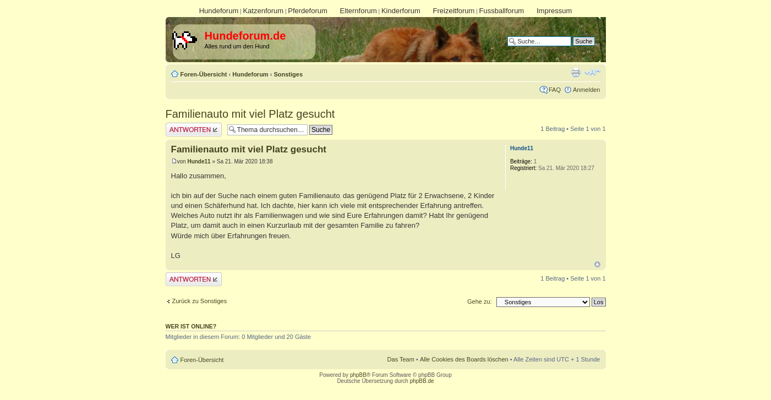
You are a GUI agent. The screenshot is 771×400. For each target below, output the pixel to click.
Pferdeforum (307, 11)
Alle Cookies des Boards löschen (464, 359)
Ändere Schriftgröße (592, 72)
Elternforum (358, 11)
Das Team (400, 359)
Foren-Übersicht (204, 74)
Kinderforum (400, 11)
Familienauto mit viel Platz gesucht (250, 114)
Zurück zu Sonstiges (199, 301)
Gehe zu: (479, 301)
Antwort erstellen (194, 129)
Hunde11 (198, 161)
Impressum (554, 11)
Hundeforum (219, 11)
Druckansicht (576, 72)
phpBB (358, 375)
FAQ (555, 89)
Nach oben (597, 264)
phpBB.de (422, 381)
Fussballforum (501, 11)
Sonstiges (288, 74)
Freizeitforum (454, 11)
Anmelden (586, 89)
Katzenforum (263, 11)
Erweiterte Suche (572, 49)
